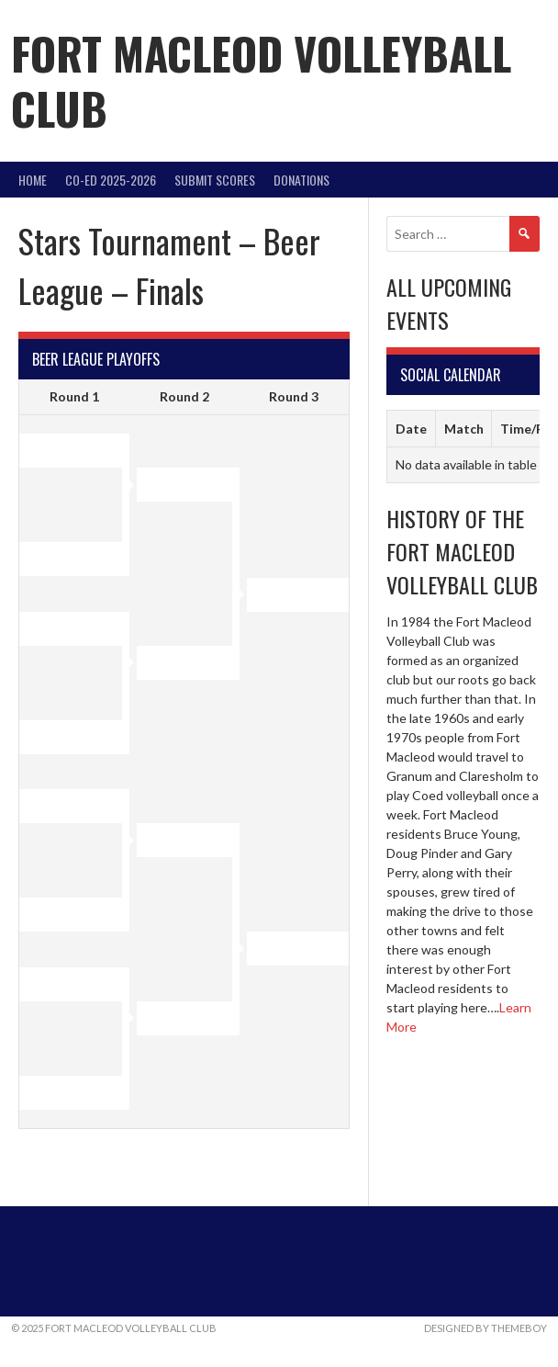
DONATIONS (301, 179)
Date (411, 428)
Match (464, 428)
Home (32, 179)
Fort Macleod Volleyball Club (261, 80)
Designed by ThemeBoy (485, 1328)
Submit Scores (214, 179)
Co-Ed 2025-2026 (110, 179)
